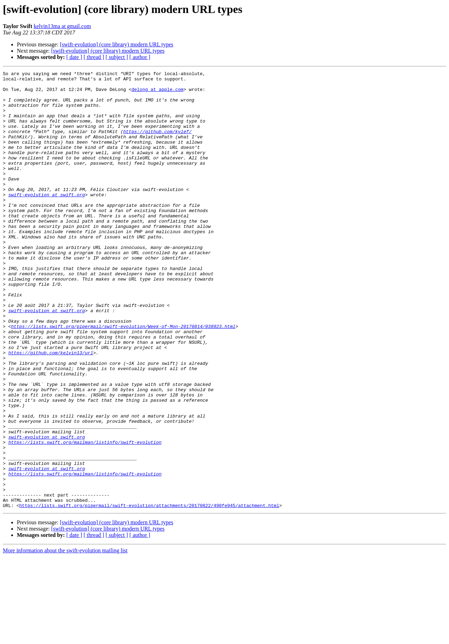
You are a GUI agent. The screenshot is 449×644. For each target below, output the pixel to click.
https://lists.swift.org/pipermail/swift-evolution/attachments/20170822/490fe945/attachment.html (149, 593)
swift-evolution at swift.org (46, 220)
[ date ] (74, 57)
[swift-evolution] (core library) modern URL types (116, 44)
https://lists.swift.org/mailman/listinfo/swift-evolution (85, 517)
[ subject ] (117, 57)
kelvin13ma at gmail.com (62, 26)
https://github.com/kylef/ (157, 144)
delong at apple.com (157, 93)
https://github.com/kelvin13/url (50, 409)
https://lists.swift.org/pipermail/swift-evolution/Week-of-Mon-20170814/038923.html (123, 378)
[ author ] (139, 57)
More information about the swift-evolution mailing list (65, 638)
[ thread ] (93, 57)
